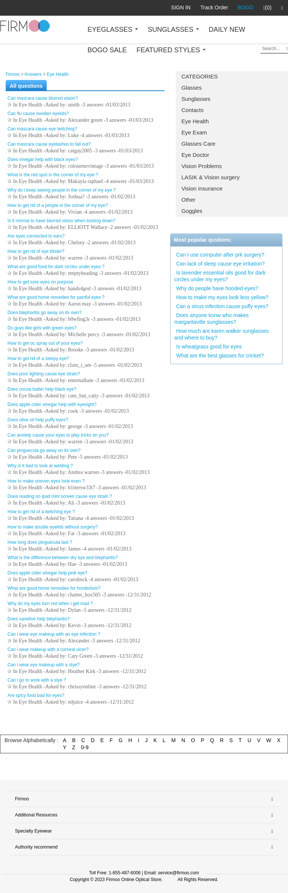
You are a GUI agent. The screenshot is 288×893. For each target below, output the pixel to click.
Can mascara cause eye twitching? (42, 128)
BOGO (246, 7)
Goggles (191, 211)
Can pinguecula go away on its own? (43, 450)
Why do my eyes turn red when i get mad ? (50, 603)
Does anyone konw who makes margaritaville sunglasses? (211, 318)
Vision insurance (202, 188)
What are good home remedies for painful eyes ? (55, 297)
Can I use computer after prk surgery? (220, 255)
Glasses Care (198, 143)
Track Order (214, 7)
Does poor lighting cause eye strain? (43, 373)
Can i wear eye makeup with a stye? (43, 664)
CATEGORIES (199, 76)
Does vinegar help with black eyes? (42, 159)
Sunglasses (196, 99)
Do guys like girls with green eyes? (42, 328)
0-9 (85, 747)
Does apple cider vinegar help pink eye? (47, 573)
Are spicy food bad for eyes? (35, 695)
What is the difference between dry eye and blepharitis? (62, 557)
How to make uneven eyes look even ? (46, 481)
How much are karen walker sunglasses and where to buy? (221, 334)
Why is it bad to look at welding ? (40, 465)
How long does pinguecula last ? (39, 542)
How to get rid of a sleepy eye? (38, 358)
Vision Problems (201, 166)
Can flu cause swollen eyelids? (38, 113)
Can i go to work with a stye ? (36, 680)
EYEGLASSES (113, 29)
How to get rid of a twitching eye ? (41, 511)
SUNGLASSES (173, 29)
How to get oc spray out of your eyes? (45, 343)
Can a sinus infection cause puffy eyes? (222, 306)
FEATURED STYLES (171, 50)
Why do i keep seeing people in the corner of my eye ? (61, 190)
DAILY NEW (227, 29)
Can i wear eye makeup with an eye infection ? (53, 634)
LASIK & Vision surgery (210, 177)
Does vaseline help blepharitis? (38, 618)
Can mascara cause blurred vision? (42, 98)
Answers (33, 74)
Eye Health (195, 121)
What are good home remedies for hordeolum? (54, 588)
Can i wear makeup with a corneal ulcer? (48, 649)
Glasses (191, 87)
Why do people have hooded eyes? (217, 288)
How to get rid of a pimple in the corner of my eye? (57, 205)
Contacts (192, 110)
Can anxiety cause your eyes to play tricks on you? (57, 435)
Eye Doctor (195, 155)
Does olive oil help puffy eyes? (37, 419)
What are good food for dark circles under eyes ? (55, 266)
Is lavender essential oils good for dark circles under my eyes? (220, 276)
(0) (267, 7)
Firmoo (12, 74)
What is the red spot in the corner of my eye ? (52, 174)
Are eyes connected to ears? (36, 236)
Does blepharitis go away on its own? (44, 312)
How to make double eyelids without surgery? (52, 527)
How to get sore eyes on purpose (40, 282)
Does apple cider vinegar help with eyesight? (51, 404)
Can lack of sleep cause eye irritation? (220, 264)
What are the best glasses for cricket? (220, 356)
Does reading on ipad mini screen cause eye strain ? (59, 496)
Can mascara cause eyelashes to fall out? (49, 144)
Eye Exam (194, 132)
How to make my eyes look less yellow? (222, 297)
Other (188, 199)
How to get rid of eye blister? (35, 251)
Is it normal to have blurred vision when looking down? (61, 220)
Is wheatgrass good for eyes (209, 347)
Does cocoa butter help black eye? (41, 389)
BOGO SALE (107, 50)
